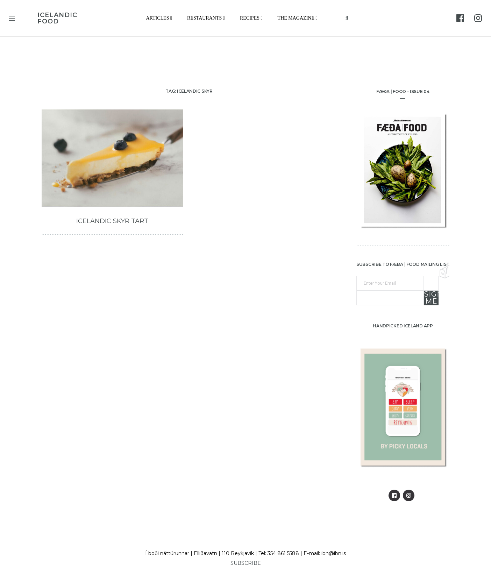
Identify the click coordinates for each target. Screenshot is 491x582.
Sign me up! (431, 298)
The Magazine (298, 18)
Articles (159, 18)
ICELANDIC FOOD (57, 18)
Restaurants (206, 18)
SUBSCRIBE (245, 563)
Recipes (251, 18)
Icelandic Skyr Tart (112, 221)
